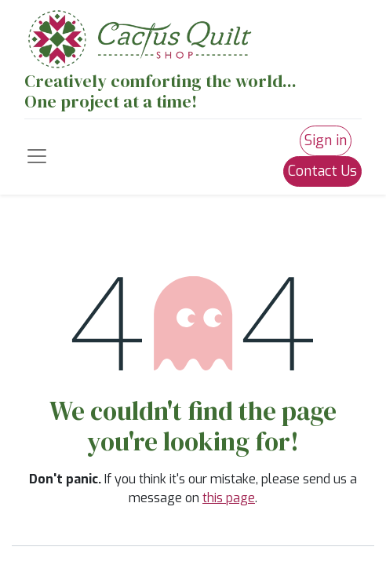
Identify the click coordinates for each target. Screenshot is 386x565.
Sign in (325, 140)
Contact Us (322, 171)
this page (228, 498)
